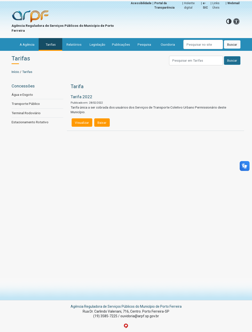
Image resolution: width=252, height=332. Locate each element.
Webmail (233, 3)
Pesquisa (144, 44)
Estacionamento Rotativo (30, 122)
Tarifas (51, 44)
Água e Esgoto (22, 95)
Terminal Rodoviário (26, 113)
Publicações (121, 44)
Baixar (102, 122)
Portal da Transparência (164, 5)
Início (15, 72)
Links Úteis (216, 5)
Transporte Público (26, 104)
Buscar (232, 44)
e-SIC (205, 5)
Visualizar (82, 122)
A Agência (27, 44)
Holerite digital (189, 5)
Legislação (97, 44)
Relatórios (73, 44)
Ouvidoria (168, 44)
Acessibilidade (141, 3)
